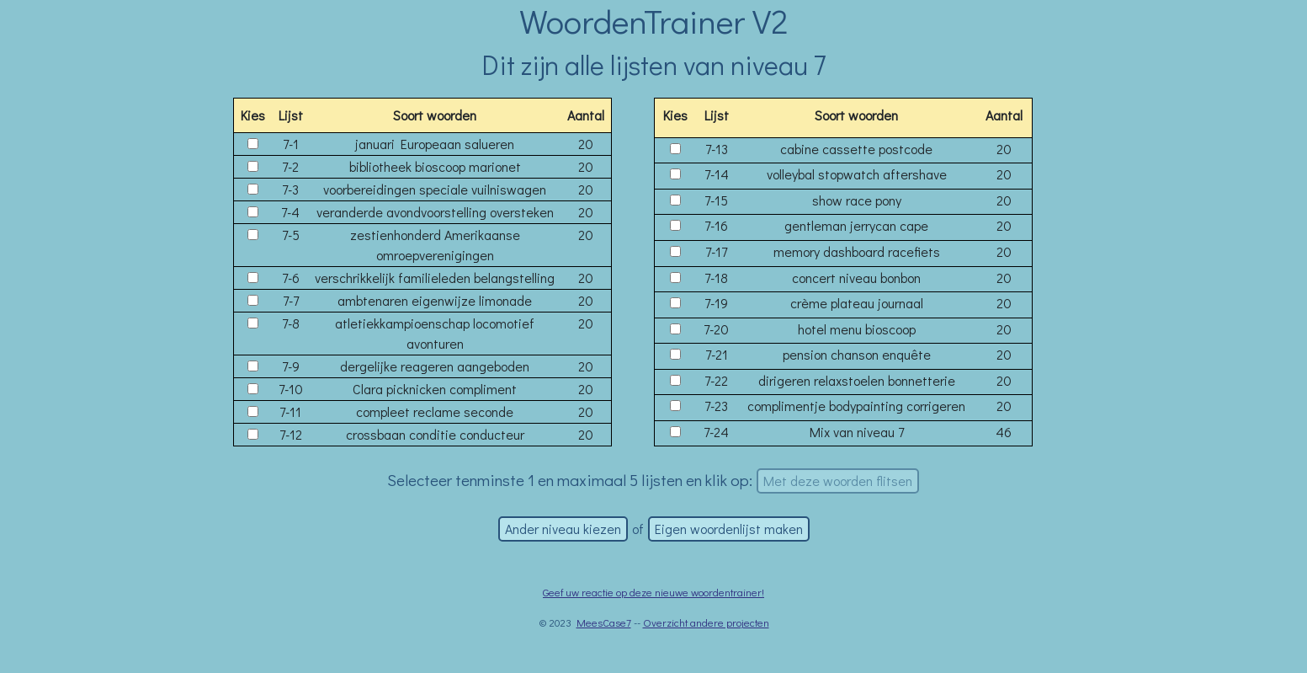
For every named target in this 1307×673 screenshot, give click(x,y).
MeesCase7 (603, 622)
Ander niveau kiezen (563, 528)
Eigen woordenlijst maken (729, 528)
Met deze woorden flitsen (837, 480)
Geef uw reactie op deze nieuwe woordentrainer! (653, 592)
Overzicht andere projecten (706, 622)
